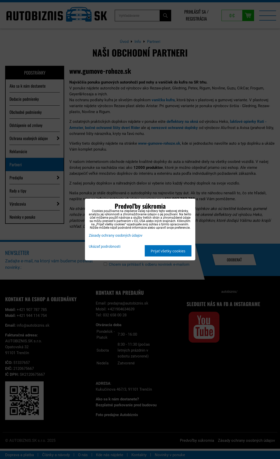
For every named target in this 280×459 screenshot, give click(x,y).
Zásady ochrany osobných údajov (115, 235)
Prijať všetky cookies (168, 251)
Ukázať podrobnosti (104, 247)
